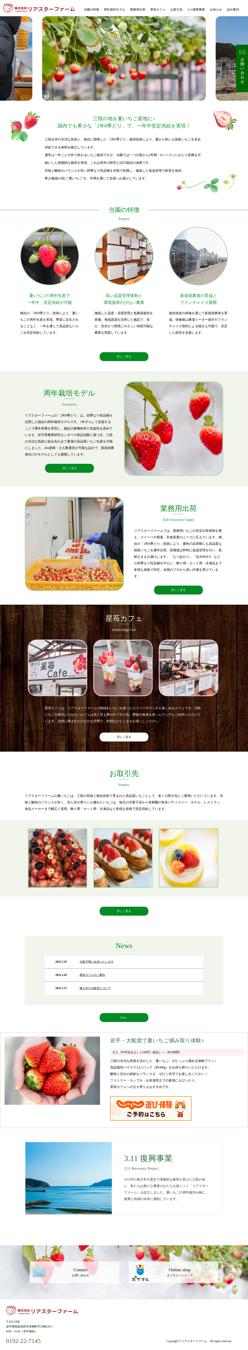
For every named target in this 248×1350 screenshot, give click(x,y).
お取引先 (176, 9)
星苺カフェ (157, 9)
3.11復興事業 (196, 9)
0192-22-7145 (23, 1341)
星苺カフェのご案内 (92, 975)
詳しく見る (124, 356)
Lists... (124, 1017)
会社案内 (233, 9)
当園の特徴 (91, 9)
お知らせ (216, 9)
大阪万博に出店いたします (96, 961)
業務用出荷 (137, 9)
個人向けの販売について (95, 988)
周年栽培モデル (114, 9)
